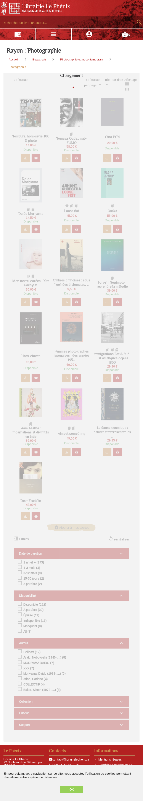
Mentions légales (110, 759)
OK (71, 789)
